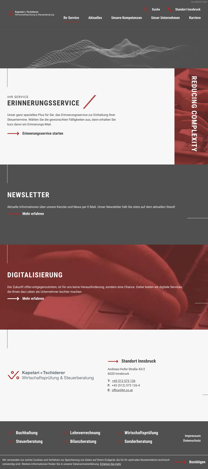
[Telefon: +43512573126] (123, 381)
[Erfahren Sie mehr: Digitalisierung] (25, 298)
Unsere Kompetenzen (126, 18)
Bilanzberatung (79, 442)
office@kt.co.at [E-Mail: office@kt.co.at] (122, 390)
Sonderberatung (134, 442)
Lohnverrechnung (81, 434)
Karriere (195, 18)
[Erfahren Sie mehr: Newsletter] (25, 213)
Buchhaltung (22, 434)
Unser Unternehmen (165, 18)
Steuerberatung (25, 442)
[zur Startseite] (30, 13)
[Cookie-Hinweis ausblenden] (190, 462)
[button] (184, 9)
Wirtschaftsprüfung (137, 434)
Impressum (193, 436)
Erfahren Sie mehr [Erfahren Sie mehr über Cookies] (110, 464)
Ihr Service (71, 18)
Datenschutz (192, 440)
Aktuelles (95, 18)
